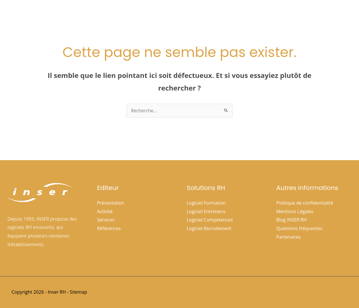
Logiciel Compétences (210, 220)
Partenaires (288, 237)
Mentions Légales (295, 211)
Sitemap (78, 292)
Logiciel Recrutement (209, 228)
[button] (189, 14)
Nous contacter (330, 14)
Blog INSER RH (291, 220)
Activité (105, 211)
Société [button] (181, 14)
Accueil (154, 14)
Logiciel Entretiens (206, 211)
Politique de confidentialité (304, 203)
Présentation (110, 203)
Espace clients (290, 14)
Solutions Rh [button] (217, 14)
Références (254, 14)
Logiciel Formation (206, 203)
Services (106, 220)
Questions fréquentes (299, 228)
